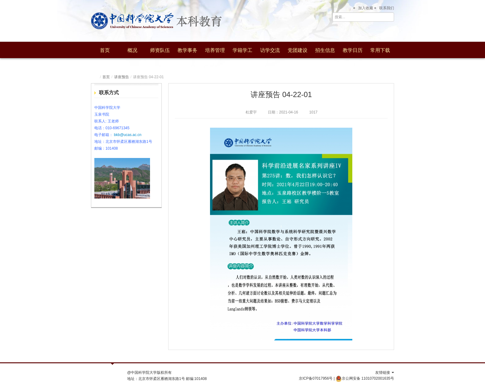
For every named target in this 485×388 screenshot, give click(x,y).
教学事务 (187, 50)
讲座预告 (121, 77)
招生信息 (325, 50)
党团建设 (297, 50)
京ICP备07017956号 (316, 378)
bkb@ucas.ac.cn (127, 135)
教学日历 (353, 50)
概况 (132, 50)
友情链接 (384, 372)
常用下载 (380, 50)
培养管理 (215, 50)
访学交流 (270, 50)
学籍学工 (242, 50)
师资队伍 (160, 50)
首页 (105, 50)
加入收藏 (365, 8)
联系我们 (386, 8)
